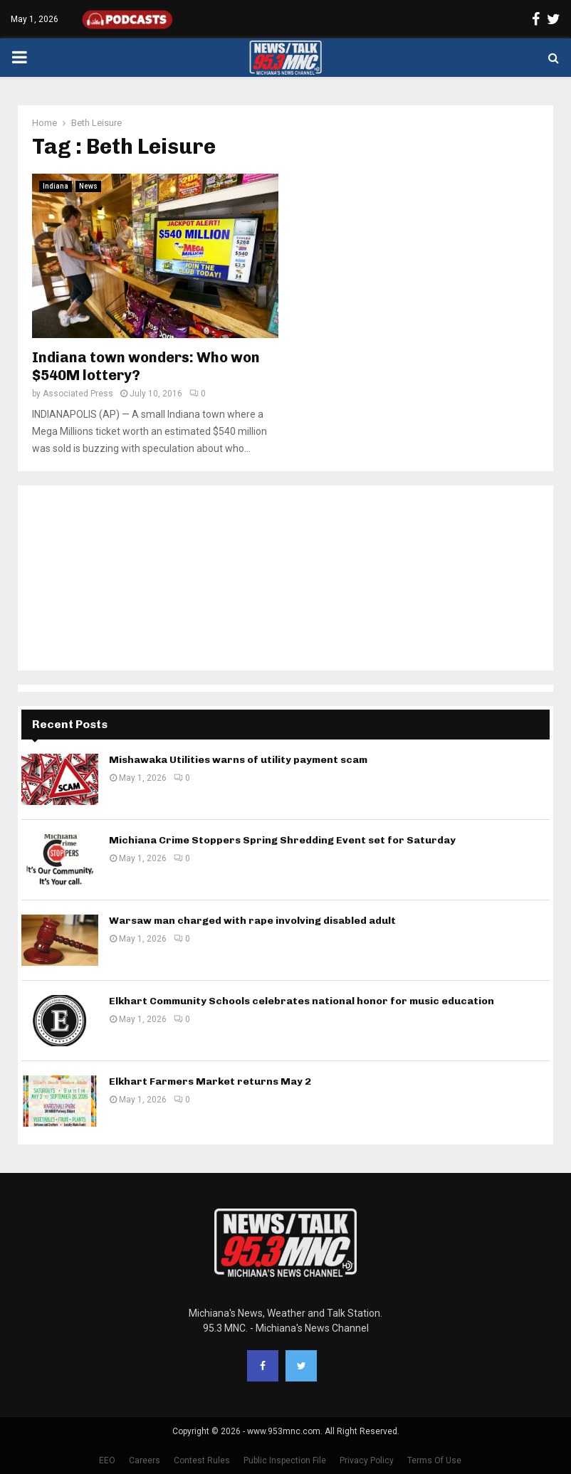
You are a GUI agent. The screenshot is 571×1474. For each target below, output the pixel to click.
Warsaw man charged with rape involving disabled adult (252, 921)
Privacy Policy (367, 1460)
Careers (144, 1460)
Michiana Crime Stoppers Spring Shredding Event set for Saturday (282, 840)
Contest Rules (202, 1460)
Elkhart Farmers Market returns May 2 (210, 1081)
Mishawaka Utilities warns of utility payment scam (238, 760)
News (88, 186)
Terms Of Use (434, 1460)
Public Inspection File (284, 1460)
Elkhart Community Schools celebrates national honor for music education (301, 1001)
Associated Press (78, 394)
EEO (107, 1460)
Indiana (55, 186)
